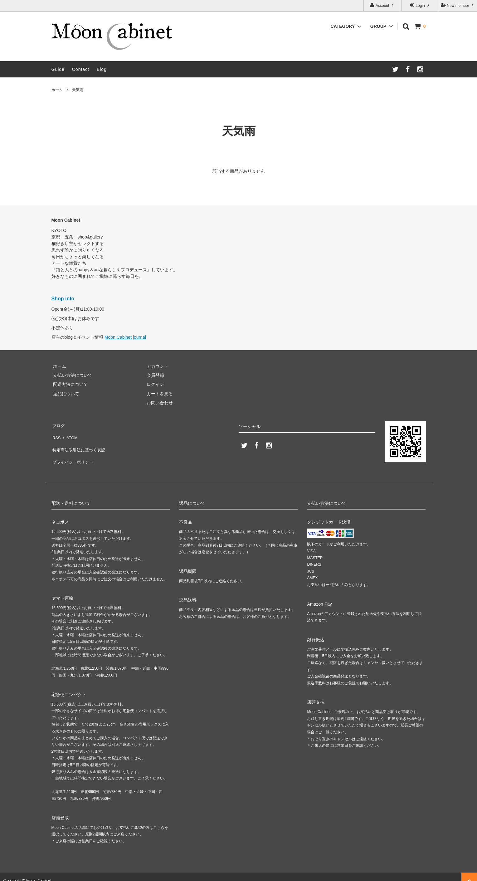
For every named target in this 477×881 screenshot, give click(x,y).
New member (458, 5)
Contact (80, 69)
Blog (102, 69)
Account (382, 5)
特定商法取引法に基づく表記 (79, 442)
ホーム (57, 90)
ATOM (70, 433)
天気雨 (77, 90)
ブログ (58, 424)
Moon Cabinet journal (125, 337)
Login (420, 5)
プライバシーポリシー (73, 452)
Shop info (63, 298)
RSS (56, 433)
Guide (58, 69)
